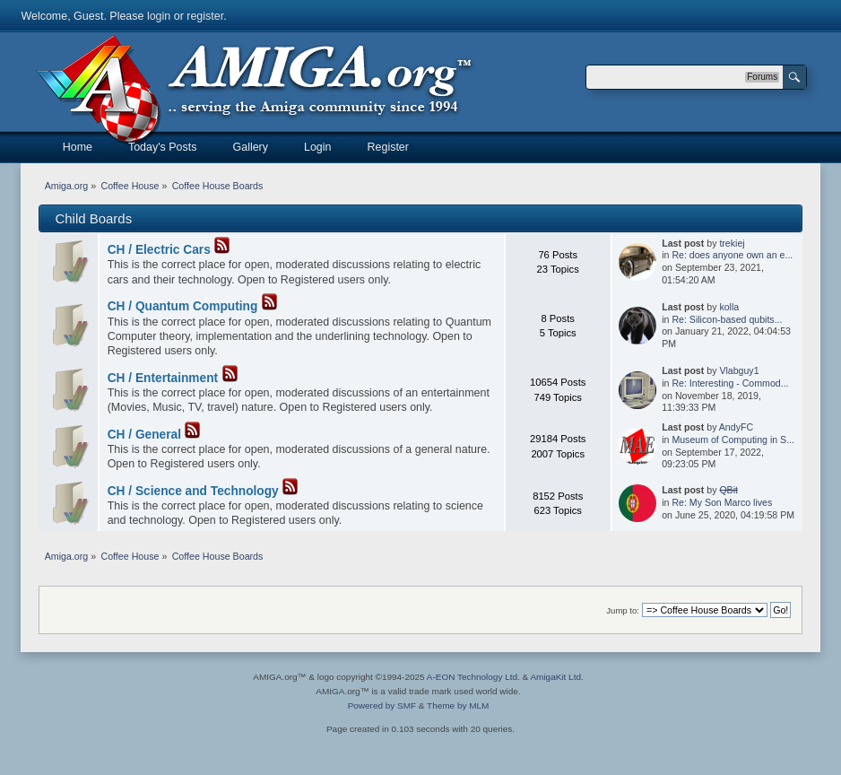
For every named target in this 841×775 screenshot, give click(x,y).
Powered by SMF (382, 705)
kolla (729, 306)
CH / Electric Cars (159, 250)
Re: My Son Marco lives (722, 502)
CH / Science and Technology (193, 491)
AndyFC (736, 427)
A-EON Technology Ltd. (473, 677)
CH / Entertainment (163, 378)
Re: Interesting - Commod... (730, 383)
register (204, 16)
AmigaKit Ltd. (556, 677)
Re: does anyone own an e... (732, 254)
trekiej (731, 243)
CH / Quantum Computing (183, 306)
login (158, 16)
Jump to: (622, 610)
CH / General (144, 434)
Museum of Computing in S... (733, 439)
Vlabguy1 (739, 370)
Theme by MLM (458, 705)
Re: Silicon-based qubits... (727, 319)
